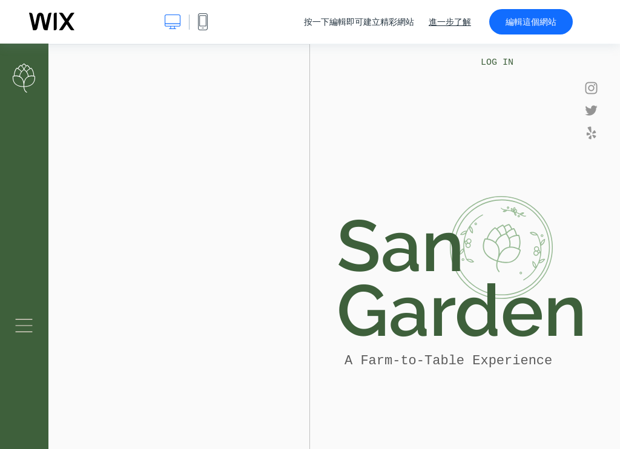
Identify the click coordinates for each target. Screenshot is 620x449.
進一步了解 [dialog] (450, 21)
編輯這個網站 (531, 21)
